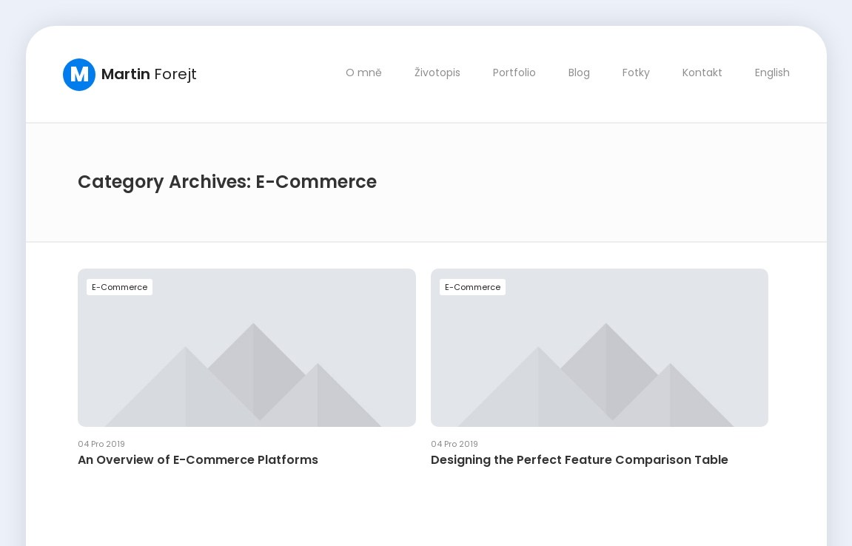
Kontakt (702, 72)
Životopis (437, 72)
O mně (363, 72)
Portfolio (513, 72)
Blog (578, 72)
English (771, 72)
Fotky (635, 72)
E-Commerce (119, 286)
